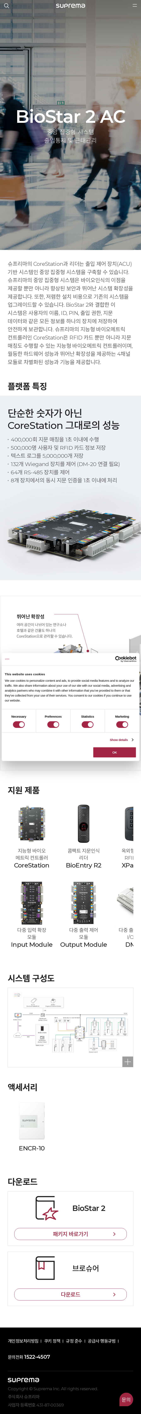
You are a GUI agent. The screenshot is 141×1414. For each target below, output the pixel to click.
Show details (119, 739)
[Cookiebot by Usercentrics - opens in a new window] (118, 659)
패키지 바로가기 (70, 1234)
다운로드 (70, 1294)
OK (114, 752)
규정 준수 (74, 1341)
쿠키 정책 (52, 1341)
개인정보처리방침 (23, 1341)
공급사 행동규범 (102, 1341)
